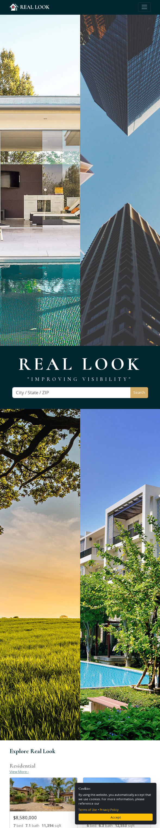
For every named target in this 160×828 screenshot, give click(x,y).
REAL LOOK (29, 7)
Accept (116, 817)
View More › (19, 771)
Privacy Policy (109, 810)
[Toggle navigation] (144, 7)
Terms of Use (88, 810)
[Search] (71, 392)
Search (139, 392)
